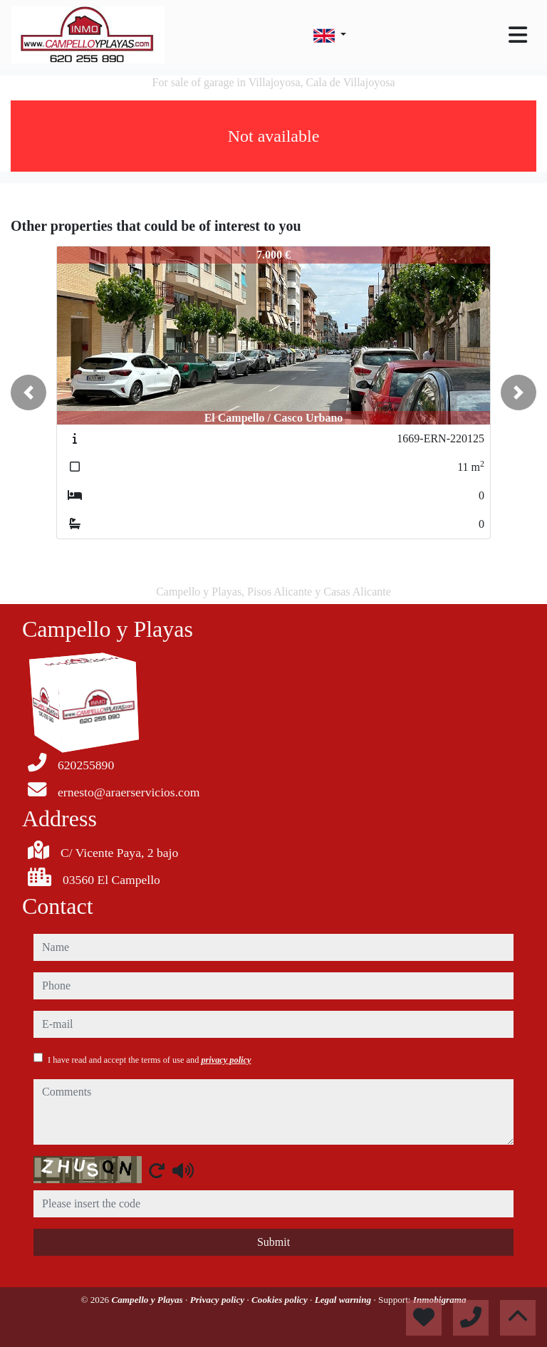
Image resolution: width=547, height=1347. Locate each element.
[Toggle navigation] (518, 34)
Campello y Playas (148, 1299)
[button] (28, 392)
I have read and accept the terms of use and (149, 1060)
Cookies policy (280, 1299)
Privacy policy (218, 1299)
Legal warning (344, 1299)
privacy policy (226, 1060)
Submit (273, 1242)
